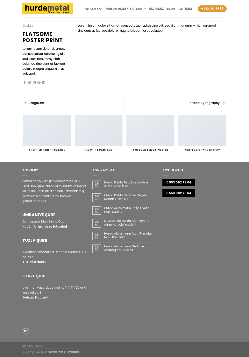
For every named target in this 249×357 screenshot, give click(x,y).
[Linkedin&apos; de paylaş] (43, 83)
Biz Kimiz (156, 8)
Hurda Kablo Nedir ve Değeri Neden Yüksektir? (125, 197)
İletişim (185, 8)
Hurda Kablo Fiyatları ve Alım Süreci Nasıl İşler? (126, 184)
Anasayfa (94, 8)
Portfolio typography (206, 103)
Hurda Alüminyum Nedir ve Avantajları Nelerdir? (124, 248)
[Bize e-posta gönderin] (26, 331)
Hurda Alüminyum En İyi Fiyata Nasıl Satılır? (126, 210)
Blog (171, 8)
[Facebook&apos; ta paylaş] (24, 83)
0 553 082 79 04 (178, 182)
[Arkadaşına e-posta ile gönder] (34, 83)
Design (27, 25)
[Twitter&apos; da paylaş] (29, 83)
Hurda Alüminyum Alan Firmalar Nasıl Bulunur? (128, 235)
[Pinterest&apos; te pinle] (38, 83)
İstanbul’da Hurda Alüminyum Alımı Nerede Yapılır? (126, 222)
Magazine (34, 103)
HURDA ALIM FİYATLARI (125, 8)
